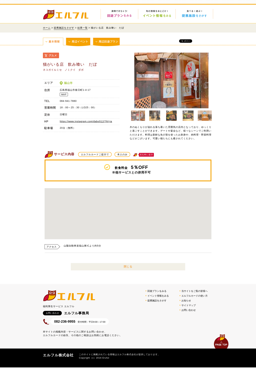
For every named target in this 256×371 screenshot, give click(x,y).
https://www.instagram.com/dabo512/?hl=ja (86, 121)
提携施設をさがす (64, 27)
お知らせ (186, 304)
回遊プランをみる (156, 294)
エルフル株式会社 (58, 359)
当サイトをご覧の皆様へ (194, 294)
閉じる (128, 270)
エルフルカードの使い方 (194, 299)
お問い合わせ (188, 313)
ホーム (47, 27)
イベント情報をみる (158, 299)
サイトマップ (188, 308)
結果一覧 (82, 27)
